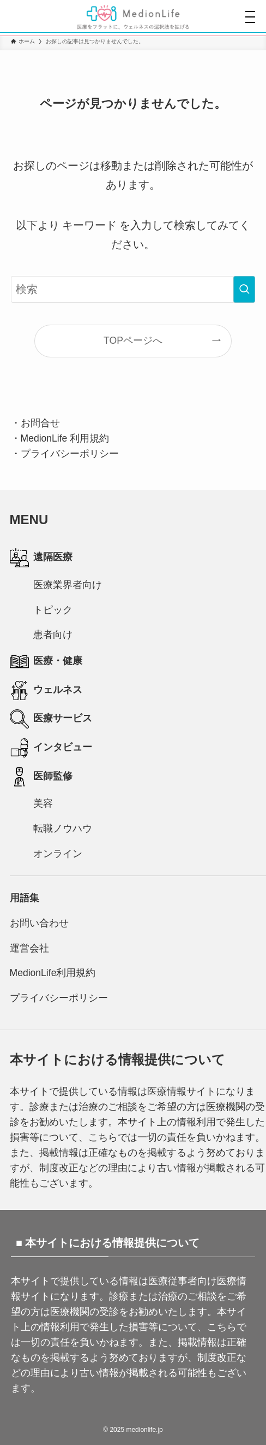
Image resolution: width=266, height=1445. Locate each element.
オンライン (57, 853)
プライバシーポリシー (70, 453)
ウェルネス (46, 690)
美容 (43, 803)
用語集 (24, 897)
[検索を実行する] (244, 289)
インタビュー (51, 747)
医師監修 (41, 776)
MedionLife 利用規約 (65, 438)
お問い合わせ (39, 923)
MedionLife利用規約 (53, 972)
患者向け (52, 634)
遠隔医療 (41, 557)
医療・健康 (46, 661)
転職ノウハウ (62, 828)
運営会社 (29, 948)
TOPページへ (133, 340)
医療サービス (51, 719)
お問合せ (40, 423)
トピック (52, 609)
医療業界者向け (67, 584)
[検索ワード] (133, 289)
